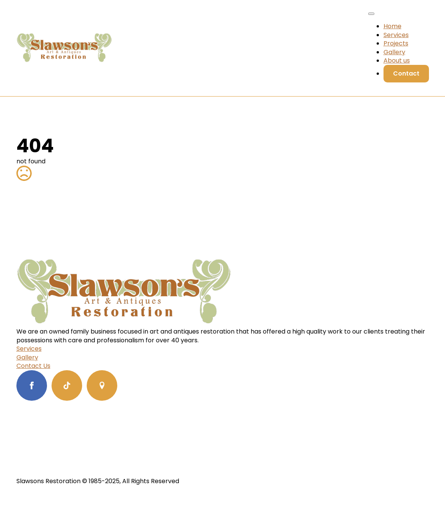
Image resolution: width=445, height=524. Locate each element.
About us (397, 60)
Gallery (394, 52)
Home (392, 26)
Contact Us (33, 366)
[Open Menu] (371, 14)
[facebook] (31, 385)
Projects (396, 43)
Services (396, 35)
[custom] (67, 385)
